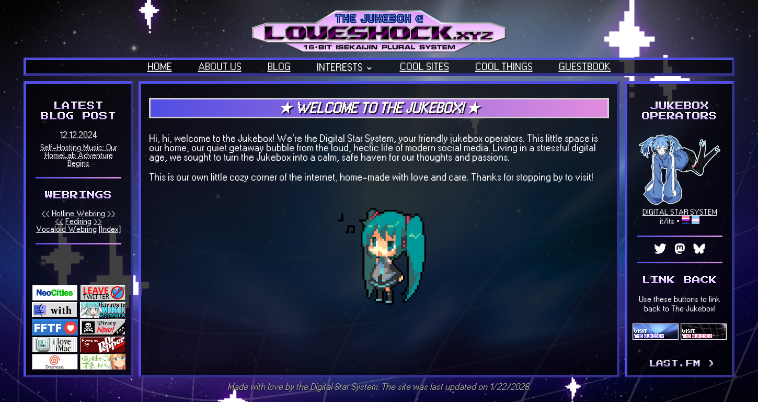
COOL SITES (424, 67)
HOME (159, 67)
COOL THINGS (504, 67)
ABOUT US (220, 67)
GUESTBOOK (585, 67)
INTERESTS (340, 67)
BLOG (279, 67)
